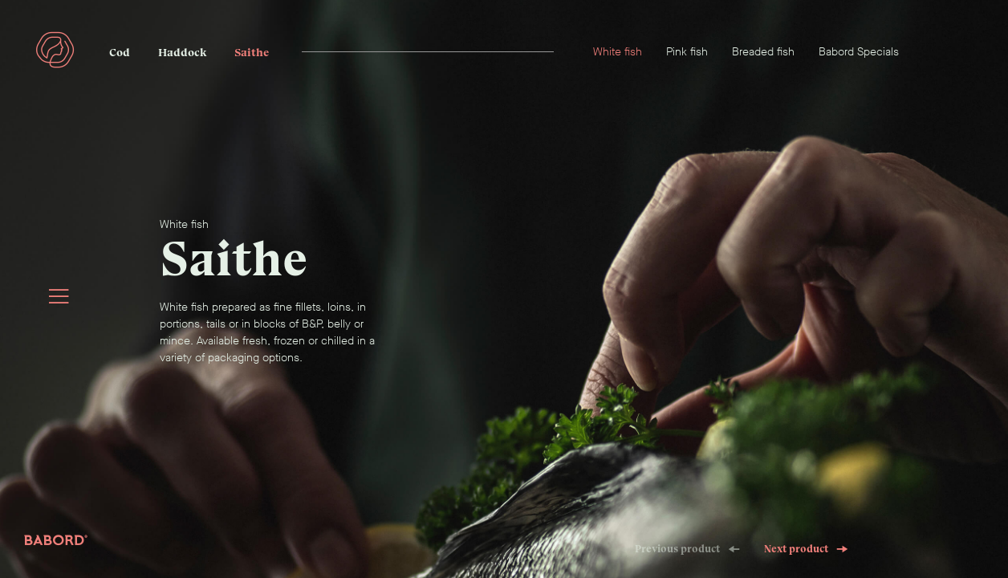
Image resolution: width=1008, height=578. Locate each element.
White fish (617, 51)
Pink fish (687, 51)
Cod (119, 52)
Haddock (182, 52)
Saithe (251, 52)
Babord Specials (859, 51)
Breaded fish (763, 51)
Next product (806, 548)
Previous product (687, 548)
